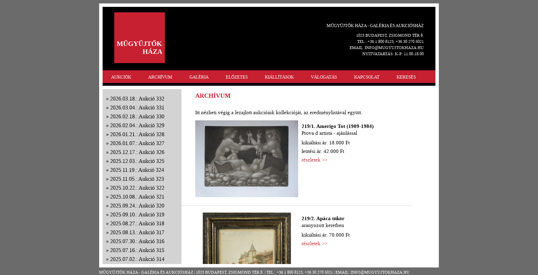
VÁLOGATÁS (324, 77)
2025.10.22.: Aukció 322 (137, 187)
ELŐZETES (237, 77)
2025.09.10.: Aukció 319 (137, 214)
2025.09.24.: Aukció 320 (137, 205)
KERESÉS (406, 77)
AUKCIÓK (121, 77)
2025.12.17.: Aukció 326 (137, 152)
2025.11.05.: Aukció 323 (137, 178)
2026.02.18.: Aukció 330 (137, 116)
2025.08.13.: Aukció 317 (137, 232)
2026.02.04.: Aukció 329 (137, 125)
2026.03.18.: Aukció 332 (137, 98)
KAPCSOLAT (366, 77)
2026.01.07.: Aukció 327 (137, 143)
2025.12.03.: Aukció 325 (137, 161)
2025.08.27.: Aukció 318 (137, 223)
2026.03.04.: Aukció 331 (137, 107)
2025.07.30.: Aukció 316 (137, 241)
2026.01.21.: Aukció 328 (137, 134)
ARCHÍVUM (160, 77)
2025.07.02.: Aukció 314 (137, 259)
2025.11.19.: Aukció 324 (137, 170)
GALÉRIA (199, 77)
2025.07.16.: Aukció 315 (137, 250)
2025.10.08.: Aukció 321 (137, 196)
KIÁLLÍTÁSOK (279, 77)
